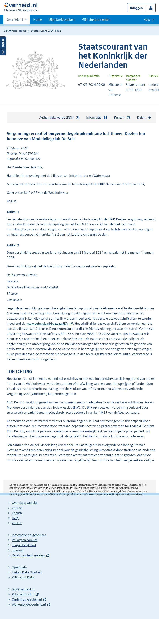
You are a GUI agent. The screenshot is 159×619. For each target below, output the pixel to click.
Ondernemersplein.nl (27, 599)
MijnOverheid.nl (23, 589)
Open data (19, 567)
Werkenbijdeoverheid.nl (29, 604)
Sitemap (18, 550)
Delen (144, 117)
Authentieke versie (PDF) (59, 118)
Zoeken (17, 523)
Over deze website (25, 503)
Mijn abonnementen (95, 20)
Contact (17, 508)
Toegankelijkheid (24, 545)
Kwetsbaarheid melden (28, 555)
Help (15, 518)
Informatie (96, 117)
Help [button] (147, 20)
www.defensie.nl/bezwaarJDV (47, 323)
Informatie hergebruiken (29, 535)
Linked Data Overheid (27, 572)
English (17, 513)
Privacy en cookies (24, 540)
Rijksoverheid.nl (23, 594)
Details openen (3, 45)
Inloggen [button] (136, 8)
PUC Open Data (23, 577)
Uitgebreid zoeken (62, 20)
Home (37, 20)
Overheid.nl (15, 20)
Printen (122, 117)
